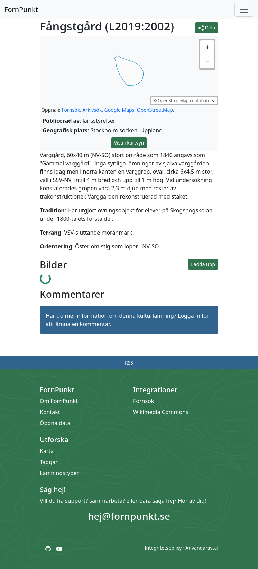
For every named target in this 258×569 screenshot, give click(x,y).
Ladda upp (203, 264)
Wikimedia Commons (160, 412)
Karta (47, 451)
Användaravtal (201, 547)
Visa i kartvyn (129, 142)
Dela (206, 27)
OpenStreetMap (173, 101)
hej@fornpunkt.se (129, 516)
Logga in (189, 315)
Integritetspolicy (163, 547)
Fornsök (71, 109)
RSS (129, 362)
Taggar (49, 462)
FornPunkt (21, 9)
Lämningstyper (59, 473)
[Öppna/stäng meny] (244, 10)
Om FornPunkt (59, 401)
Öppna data (55, 423)
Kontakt (50, 412)
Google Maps (119, 109)
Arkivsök (92, 109)
